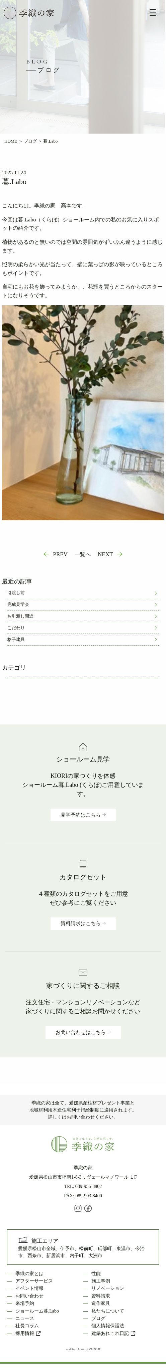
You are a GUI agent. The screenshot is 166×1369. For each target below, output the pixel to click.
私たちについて (107, 1311)
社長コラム (27, 1325)
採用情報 (28, 1333)
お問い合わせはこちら (81, 1032)
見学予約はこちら (81, 815)
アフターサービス (34, 1281)
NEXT (105, 554)
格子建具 (16, 639)
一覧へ (83, 554)
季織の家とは (29, 1273)
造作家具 (100, 1303)
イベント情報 (29, 1288)
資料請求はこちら (81, 923)
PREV (60, 554)
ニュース (24, 1318)
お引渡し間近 (20, 616)
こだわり (16, 627)
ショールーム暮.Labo (37, 1311)
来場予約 (24, 1303)
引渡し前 (16, 592)
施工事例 (100, 1281)
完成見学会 (18, 604)
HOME (10, 141)
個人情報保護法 (107, 1325)
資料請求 (100, 1296)
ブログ (30, 141)
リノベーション (107, 1288)
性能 (96, 1273)
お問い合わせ (29, 1296)
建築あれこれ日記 (113, 1333)
